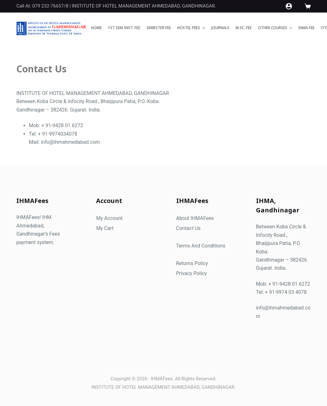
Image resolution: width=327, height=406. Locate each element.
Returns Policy (192, 263)
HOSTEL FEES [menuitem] (191, 28)
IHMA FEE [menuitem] (306, 28)
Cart (109, 228)
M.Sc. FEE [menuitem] (244, 28)
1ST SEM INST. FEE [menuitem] (124, 28)
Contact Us (188, 228)
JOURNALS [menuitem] (220, 28)
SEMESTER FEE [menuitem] (158, 28)
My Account (109, 218)
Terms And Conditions (201, 246)
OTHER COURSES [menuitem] (276, 28)
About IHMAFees (195, 218)
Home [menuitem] (96, 28)
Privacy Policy (191, 273)
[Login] (289, 6)
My (100, 228)
